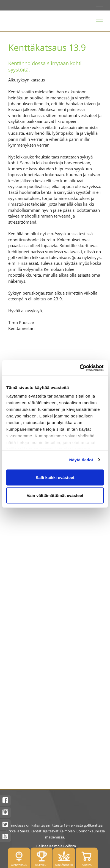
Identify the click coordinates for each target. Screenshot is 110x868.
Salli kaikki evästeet (55, 477)
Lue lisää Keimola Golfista (55, 845)
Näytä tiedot (81, 459)
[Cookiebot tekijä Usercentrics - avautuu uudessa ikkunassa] (80, 368)
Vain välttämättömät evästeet (55, 495)
